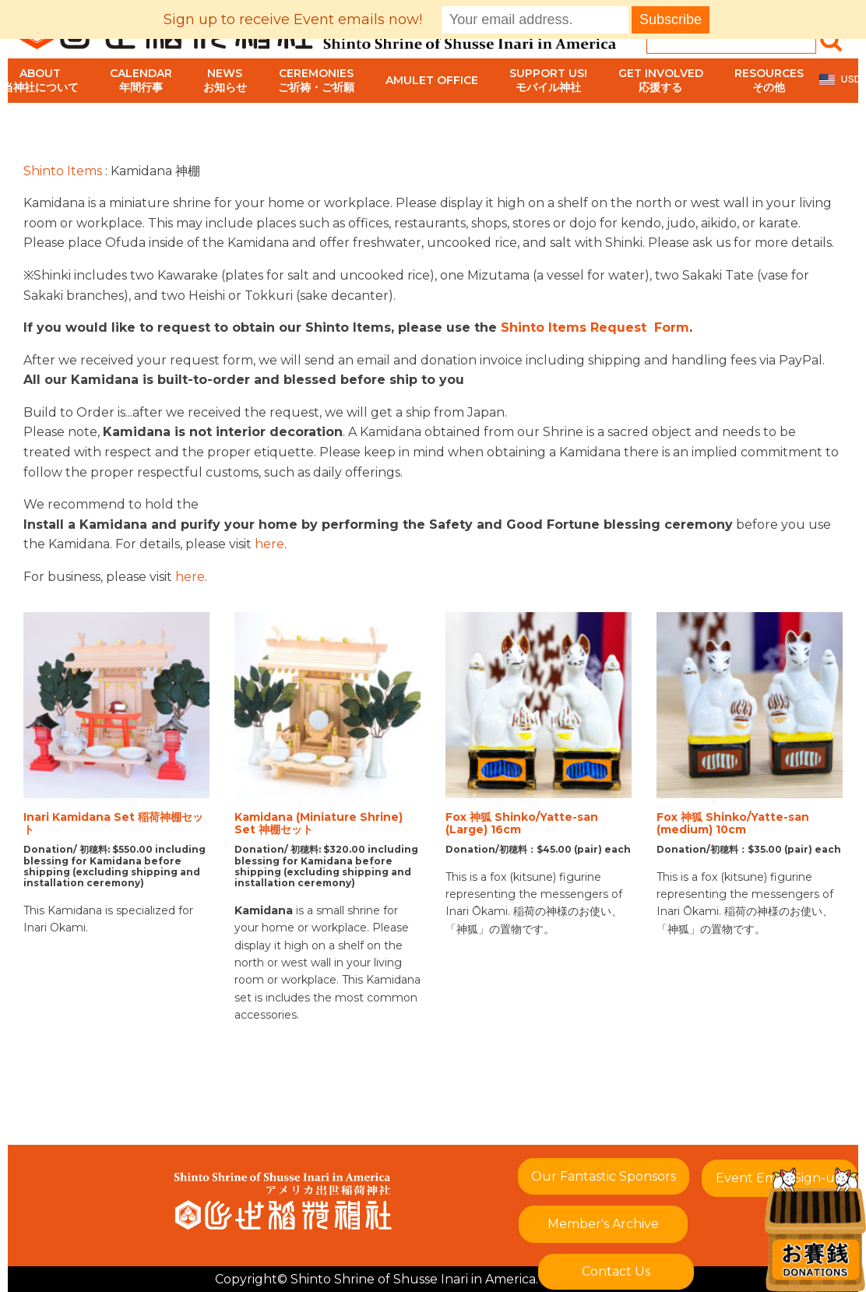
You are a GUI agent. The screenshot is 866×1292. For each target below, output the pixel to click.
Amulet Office (431, 80)
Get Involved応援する (660, 80)
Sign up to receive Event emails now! (293, 19)
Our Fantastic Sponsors (603, 1176)
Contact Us (616, 1271)
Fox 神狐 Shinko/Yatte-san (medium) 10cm (733, 824)
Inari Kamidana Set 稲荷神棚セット (113, 824)
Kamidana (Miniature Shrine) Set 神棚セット (318, 824)
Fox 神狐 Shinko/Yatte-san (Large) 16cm (521, 824)
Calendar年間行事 (141, 80)
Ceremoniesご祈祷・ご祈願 (316, 80)
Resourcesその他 (769, 80)
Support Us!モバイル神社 (548, 80)
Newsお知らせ (225, 80)
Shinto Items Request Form (595, 327)
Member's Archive (603, 1223)
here (269, 544)
